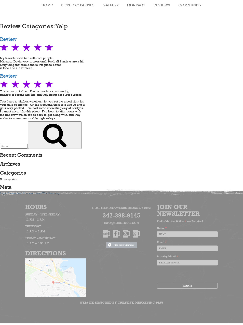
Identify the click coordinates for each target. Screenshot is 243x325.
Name (162, 227)
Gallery (111, 5)
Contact (136, 5)
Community (190, 5)
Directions (45, 252)
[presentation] (182, 273)
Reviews (162, 5)
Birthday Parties (77, 5)
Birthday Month (168, 255)
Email (162, 241)
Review (8, 39)
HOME (47, 5)
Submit (187, 285)
